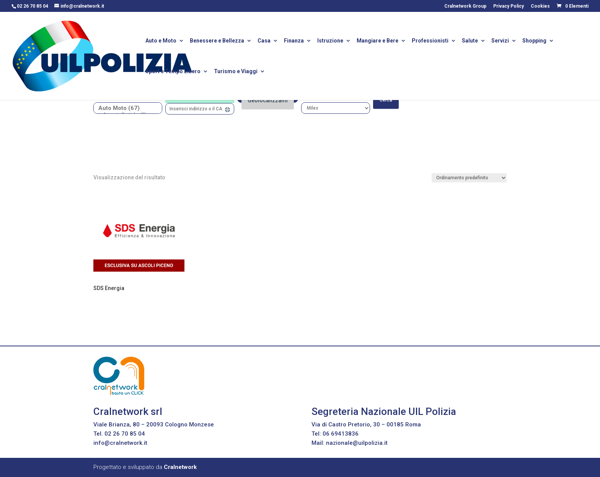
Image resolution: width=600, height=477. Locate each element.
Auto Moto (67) (125, 108)
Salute (470, 41)
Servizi (500, 41)
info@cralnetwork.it (120, 442)
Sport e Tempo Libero (173, 71)
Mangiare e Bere (377, 41)
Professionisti (430, 41)
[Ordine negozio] (469, 177)
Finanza (294, 41)
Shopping (534, 41)
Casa (264, 41)
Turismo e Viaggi (236, 71)
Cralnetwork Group (465, 6)
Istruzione (330, 41)
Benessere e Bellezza (217, 41)
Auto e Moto (160, 41)
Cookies (540, 6)
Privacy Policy (508, 6)
